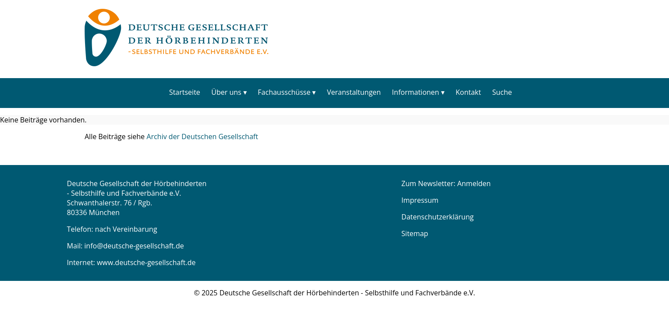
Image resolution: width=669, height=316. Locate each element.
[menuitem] (184, 92)
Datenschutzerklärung (438, 217)
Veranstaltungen (354, 92)
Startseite (184, 92)
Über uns (226, 92)
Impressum (420, 200)
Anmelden (474, 183)
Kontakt (468, 92)
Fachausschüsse (284, 92)
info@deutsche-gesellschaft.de (134, 246)
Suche (502, 92)
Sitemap (415, 233)
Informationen (415, 92)
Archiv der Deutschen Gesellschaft (202, 136)
